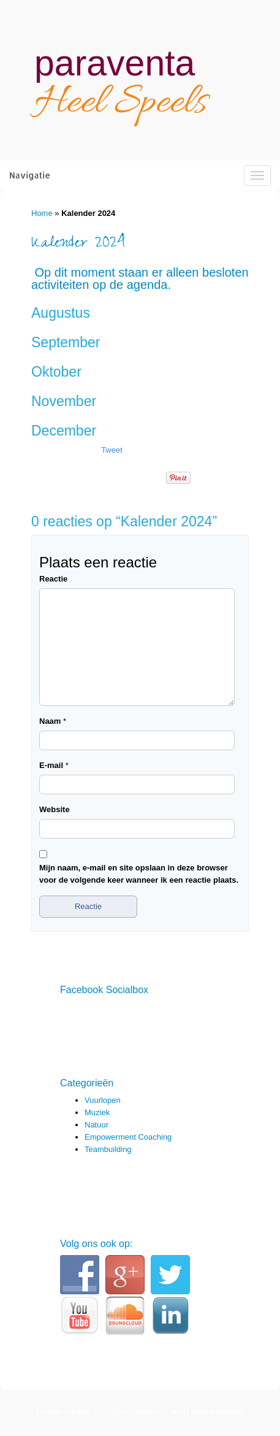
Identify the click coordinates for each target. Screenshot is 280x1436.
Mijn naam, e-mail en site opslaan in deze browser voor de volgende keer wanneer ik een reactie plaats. (138, 874)
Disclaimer (134, 1412)
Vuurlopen (103, 1100)
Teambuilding (108, 1149)
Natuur (96, 1124)
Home (42, 213)
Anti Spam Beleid (207, 1412)
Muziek (97, 1112)
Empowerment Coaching (128, 1137)
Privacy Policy (66, 1412)
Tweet (112, 450)
